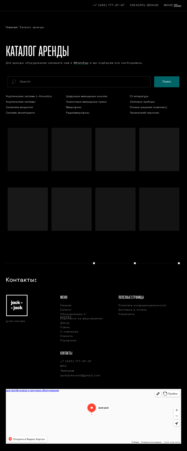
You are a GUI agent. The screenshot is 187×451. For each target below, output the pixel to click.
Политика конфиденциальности (142, 305)
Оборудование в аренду (73, 315)
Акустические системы (20, 102)
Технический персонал (144, 113)
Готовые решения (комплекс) (148, 107)
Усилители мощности (19, 107)
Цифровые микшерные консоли (86, 96)
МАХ (63, 366)
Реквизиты (127, 314)
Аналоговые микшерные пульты (86, 102)
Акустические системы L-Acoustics (29, 96)
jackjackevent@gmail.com (80, 375)
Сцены (65, 327)
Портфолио (68, 340)
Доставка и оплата (133, 310)
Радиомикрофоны (77, 113)
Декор (65, 323)
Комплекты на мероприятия (81, 319)
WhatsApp (81, 63)
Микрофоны (73, 107)
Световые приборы (142, 102)
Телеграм (67, 371)
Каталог (66, 310)
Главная (11, 27)
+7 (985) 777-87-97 (109, 5)
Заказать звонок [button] (144, 5)
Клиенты (66, 336)
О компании (69, 332)
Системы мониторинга (20, 113)
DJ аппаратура (139, 96)
